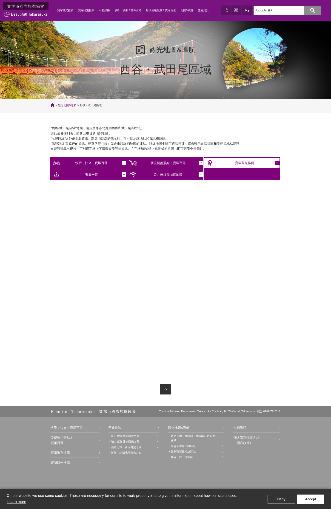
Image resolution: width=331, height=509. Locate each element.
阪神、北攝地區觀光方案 (126, 452)
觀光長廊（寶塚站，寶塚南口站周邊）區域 (194, 438)
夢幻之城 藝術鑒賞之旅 (125, 436)
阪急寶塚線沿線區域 (183, 451)
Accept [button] (310, 499)
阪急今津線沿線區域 (183, 446)
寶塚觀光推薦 (65, 10)
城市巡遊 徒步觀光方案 (125, 441)
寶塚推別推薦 (86, 10)
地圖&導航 (186, 10)
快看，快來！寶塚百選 (128, 10)
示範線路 (104, 10)
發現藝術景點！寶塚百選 (161, 10)
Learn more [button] (16, 502)
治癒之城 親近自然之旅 (126, 447)
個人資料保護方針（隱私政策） (246, 440)
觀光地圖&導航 (67, 105)
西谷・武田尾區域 (182, 457)
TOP (53, 105)
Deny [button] (281, 499)
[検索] (285, 10)
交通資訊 (203, 10)
